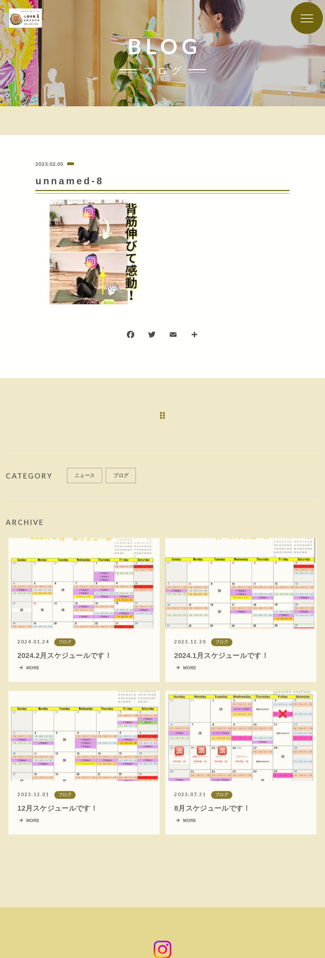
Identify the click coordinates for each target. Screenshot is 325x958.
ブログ (120, 479)
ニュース (85, 479)
